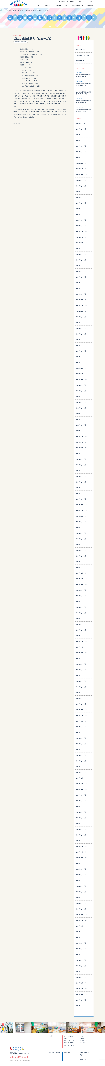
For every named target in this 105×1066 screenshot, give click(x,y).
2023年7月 (79, 328)
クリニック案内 (57, 5)
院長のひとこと (84, 1038)
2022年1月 (79, 430)
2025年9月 (79, 180)
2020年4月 (79, 550)
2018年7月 (79, 670)
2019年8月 (79, 596)
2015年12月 (80, 846)
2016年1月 (79, 840)
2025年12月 (80, 163)
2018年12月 (80, 641)
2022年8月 (79, 391)
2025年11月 (80, 169)
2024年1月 (79, 294)
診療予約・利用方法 (69, 1045)
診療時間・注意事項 (69, 1042)
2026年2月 (79, 151)
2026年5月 (79, 134)
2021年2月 (79, 493)
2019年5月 (79, 613)
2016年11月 (80, 783)
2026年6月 (79, 129)
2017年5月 (79, 749)
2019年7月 (79, 601)
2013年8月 (79, 1000)
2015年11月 (80, 852)
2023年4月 (79, 345)
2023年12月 (80, 299)
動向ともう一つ (80, 49)
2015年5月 (79, 886)
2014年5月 (79, 954)
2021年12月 (80, 436)
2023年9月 (79, 317)
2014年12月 (80, 914)
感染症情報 (90, 5)
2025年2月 (79, 220)
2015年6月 (79, 880)
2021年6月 (79, 470)
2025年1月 (79, 225)
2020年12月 (80, 504)
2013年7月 (79, 1005)
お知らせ (47, 5)
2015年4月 (79, 892)
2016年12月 (80, 778)
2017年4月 (79, 755)
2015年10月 (80, 857)
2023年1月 (79, 362)
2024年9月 (79, 248)
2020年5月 (79, 544)
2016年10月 (80, 789)
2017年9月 (79, 726)
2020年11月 (80, 510)
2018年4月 (79, 687)
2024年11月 (80, 237)
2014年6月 (79, 948)
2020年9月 (79, 522)
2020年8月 (79, 527)
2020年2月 (79, 561)
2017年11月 (80, 715)
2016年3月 (79, 829)
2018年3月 (79, 692)
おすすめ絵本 (83, 1042)
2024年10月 (80, 243)
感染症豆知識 (80, 60)
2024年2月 (79, 288)
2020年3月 (79, 556)
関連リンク (74, 1)
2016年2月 (79, 835)
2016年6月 (79, 812)
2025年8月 (79, 186)
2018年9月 (79, 658)
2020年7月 (79, 533)
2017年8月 (79, 732)
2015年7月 (79, 874)
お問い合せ (91, 1)
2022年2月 (79, 425)
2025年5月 (79, 203)
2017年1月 (79, 772)
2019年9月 (79, 590)
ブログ (67, 5)
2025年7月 (79, 191)
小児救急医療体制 (63, 1)
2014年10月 (80, 926)
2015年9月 (79, 863)
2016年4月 (79, 823)
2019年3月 (79, 624)
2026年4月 (79, 140)
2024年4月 (79, 277)
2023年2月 (79, 356)
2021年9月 (79, 453)
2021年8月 (79, 459)
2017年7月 (79, 738)
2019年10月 (80, 584)
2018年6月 (79, 675)
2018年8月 (79, 664)
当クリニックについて (70, 1040)
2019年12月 (80, 573)
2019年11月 (80, 578)
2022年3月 (79, 419)
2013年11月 (80, 988)
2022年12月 (80, 368)
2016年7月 (79, 806)
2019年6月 (79, 607)
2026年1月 (79, 157)
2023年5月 (79, 339)
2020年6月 (79, 539)
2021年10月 (80, 448)
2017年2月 (79, 766)
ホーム (40, 5)
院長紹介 (66, 1038)
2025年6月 (79, 197)
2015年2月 (79, 903)
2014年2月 (79, 971)
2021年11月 (80, 442)
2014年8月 (79, 937)
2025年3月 (79, 214)
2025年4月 (79, 208)
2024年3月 (79, 282)
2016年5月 (79, 818)
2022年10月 (80, 379)
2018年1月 (79, 704)
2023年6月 (79, 334)
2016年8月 (79, 800)
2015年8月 (79, 869)
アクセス (82, 1)
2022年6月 (79, 402)
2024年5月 (79, 271)
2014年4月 (79, 960)
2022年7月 (79, 396)
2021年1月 (79, 499)
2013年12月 (80, 983)
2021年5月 (79, 476)
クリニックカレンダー (78, 5)
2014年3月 (79, 966)
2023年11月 (80, 305)
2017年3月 (79, 761)
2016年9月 (79, 795)
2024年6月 (79, 265)
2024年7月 (79, 260)
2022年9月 (79, 385)
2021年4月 (79, 482)
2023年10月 (80, 311)
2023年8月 (79, 322)
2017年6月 (79, 744)
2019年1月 (79, 635)
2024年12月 (80, 231)
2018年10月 (80, 652)
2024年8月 (79, 254)
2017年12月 (80, 709)
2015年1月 (79, 909)
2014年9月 (79, 931)
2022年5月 (79, 408)
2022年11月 (80, 374)
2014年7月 (79, 943)
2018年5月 (79, 681)
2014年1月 (79, 977)
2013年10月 (80, 994)
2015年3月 (79, 897)
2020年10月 (80, 516)
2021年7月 (79, 465)
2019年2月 (79, 630)
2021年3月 (79, 487)
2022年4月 (79, 413)
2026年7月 (79, 123)
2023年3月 (79, 351)
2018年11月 (80, 647)
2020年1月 (79, 567)
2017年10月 (80, 721)
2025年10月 (80, 174)
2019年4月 (79, 618)
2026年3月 (79, 146)
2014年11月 (80, 920)
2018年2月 (79, 698)
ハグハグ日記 (83, 1040)
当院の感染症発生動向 (82, 55)
